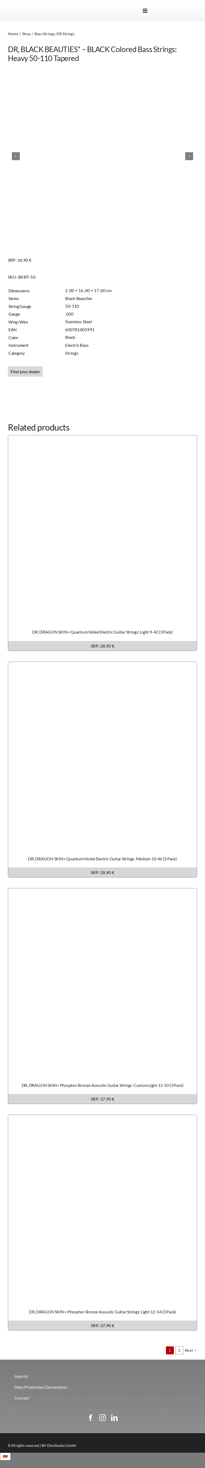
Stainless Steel (78, 321)
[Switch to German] (188, 11)
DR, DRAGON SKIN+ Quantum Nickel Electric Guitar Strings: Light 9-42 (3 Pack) (102, 631)
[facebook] (90, 1417)
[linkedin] (114, 1417)
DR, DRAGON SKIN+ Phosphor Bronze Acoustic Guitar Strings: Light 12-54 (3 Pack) (102, 1311)
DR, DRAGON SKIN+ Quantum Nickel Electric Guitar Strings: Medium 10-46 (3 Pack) (102, 858)
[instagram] (102, 1417)
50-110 (72, 305)
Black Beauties (78, 298)
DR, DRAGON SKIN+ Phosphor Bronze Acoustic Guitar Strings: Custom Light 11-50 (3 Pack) (103, 1085)
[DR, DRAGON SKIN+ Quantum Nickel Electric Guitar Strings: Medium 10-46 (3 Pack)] (102, 665)
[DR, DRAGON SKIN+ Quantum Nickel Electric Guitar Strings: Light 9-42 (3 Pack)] (102, 438)
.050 (69, 313)
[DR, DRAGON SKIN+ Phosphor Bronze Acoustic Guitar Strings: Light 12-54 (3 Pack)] (102, 1118)
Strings (71, 353)
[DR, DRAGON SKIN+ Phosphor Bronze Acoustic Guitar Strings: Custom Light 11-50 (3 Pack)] (102, 891)
